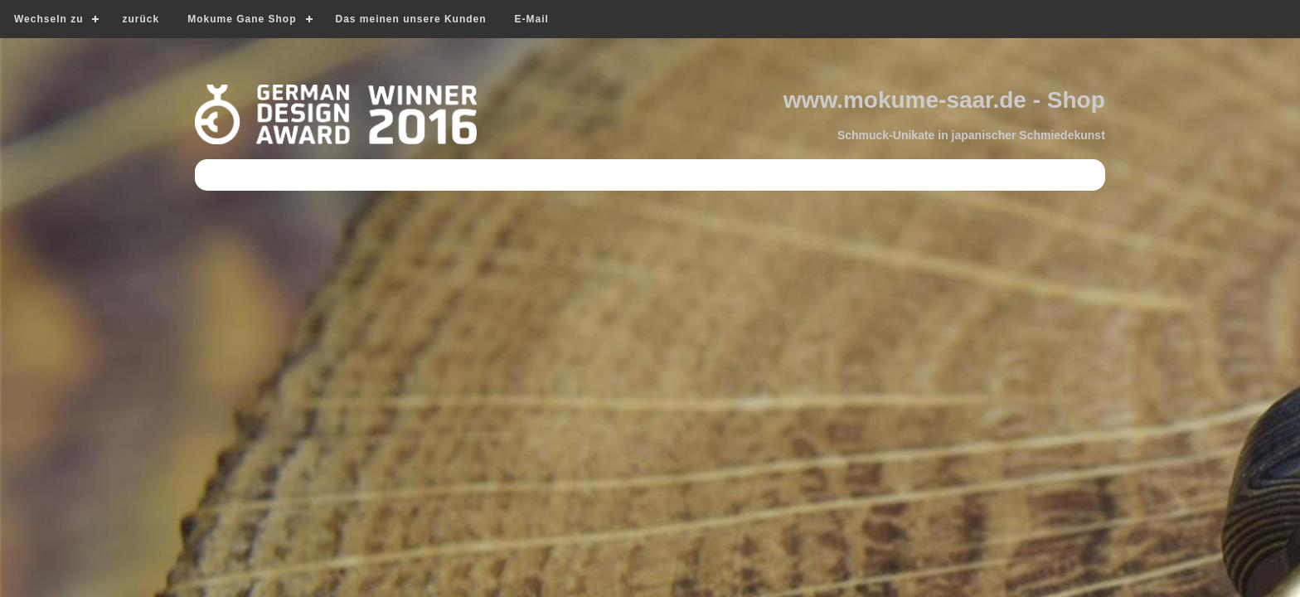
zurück (140, 19)
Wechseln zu (48, 19)
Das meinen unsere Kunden (411, 19)
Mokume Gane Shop (241, 19)
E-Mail (532, 19)
